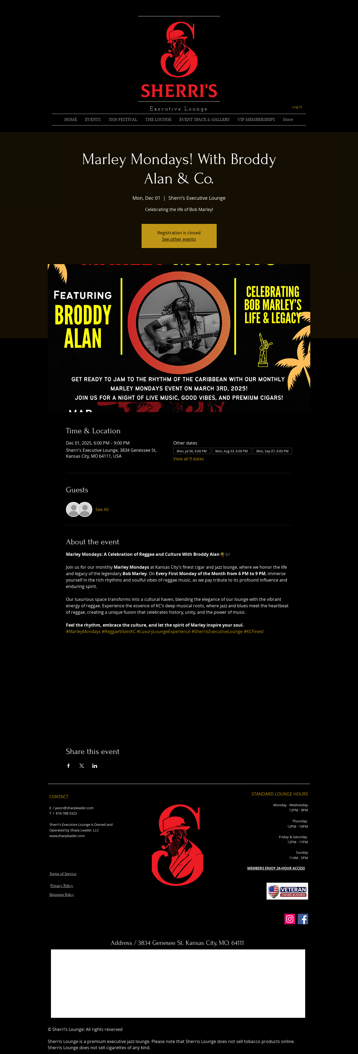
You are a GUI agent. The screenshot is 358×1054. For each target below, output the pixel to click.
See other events (179, 239)
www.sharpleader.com (67, 835)
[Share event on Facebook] (68, 766)
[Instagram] (290, 919)
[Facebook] (303, 919)
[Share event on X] (81, 766)
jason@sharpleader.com (74, 807)
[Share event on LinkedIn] (94, 766)
